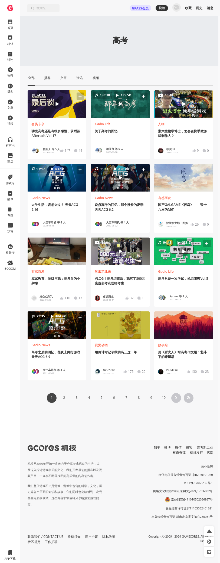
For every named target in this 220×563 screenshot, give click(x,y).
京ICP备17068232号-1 (198, 483)
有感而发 (164, 198)
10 (164, 397)
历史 (199, 8)
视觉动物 (101, 345)
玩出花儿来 (103, 271)
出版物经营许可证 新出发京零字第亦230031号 (182, 517)
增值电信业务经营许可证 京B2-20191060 (186, 475)
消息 (210, 8)
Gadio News (40, 198)
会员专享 (37, 124)
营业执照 (207, 467)
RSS (210, 452)
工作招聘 (51, 541)
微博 (167, 447)
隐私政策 (108, 536)
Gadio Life (102, 124)
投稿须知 (74, 536)
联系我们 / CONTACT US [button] (46, 536)
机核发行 (196, 452)
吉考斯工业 (205, 447)
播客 (189, 447)
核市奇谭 (179, 452)
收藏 (188, 8)
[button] (57, 104)
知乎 (157, 447)
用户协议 (91, 536)
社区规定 (34, 541)
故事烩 (163, 345)
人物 (161, 124)
